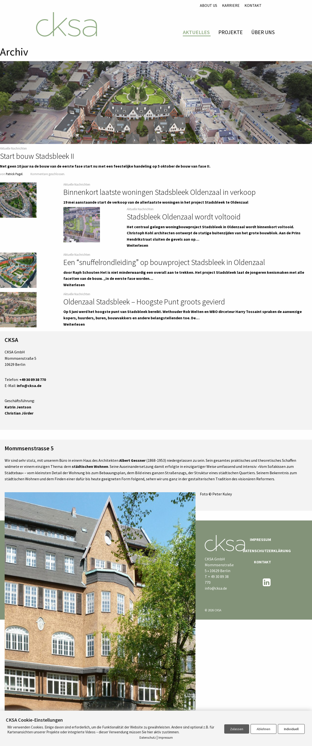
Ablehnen (263, 729)
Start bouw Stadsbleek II (37, 156)
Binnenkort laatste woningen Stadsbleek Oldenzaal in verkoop (159, 192)
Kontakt (253, 5)
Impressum (260, 539)
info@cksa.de (216, 588)
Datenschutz (147, 738)
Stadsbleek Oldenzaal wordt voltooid (184, 217)
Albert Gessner (132, 460)
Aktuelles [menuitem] (196, 32)
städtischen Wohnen (90, 466)
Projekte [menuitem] (230, 32)
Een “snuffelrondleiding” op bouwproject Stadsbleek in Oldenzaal (164, 262)
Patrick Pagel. (14, 174)
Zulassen (236, 729)
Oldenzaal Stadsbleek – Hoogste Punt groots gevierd (144, 302)
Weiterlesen (137, 245)
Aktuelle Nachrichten (13, 148)
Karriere (231, 5)
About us (208, 5)
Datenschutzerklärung (257, 550)
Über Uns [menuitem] (263, 32)
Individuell (291, 729)
